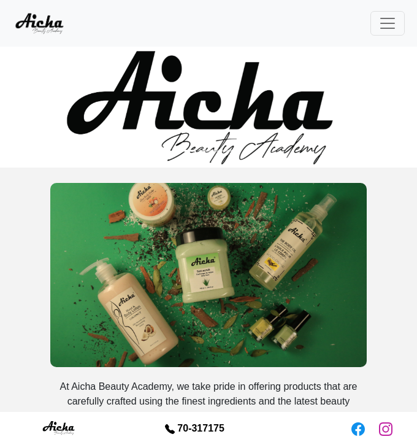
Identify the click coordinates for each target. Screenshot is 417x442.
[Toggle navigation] (387, 23)
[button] (31, 107)
